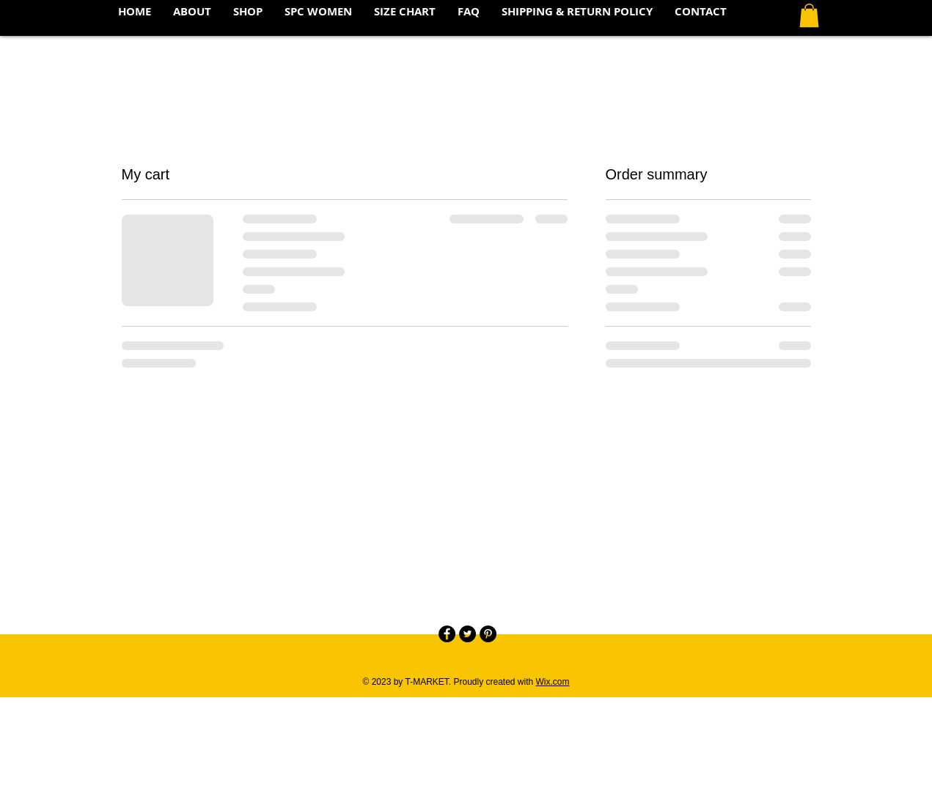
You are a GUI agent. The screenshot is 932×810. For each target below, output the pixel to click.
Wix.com (553, 682)
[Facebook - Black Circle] (447, 633)
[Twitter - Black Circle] (467, 633)
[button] (809, 15)
